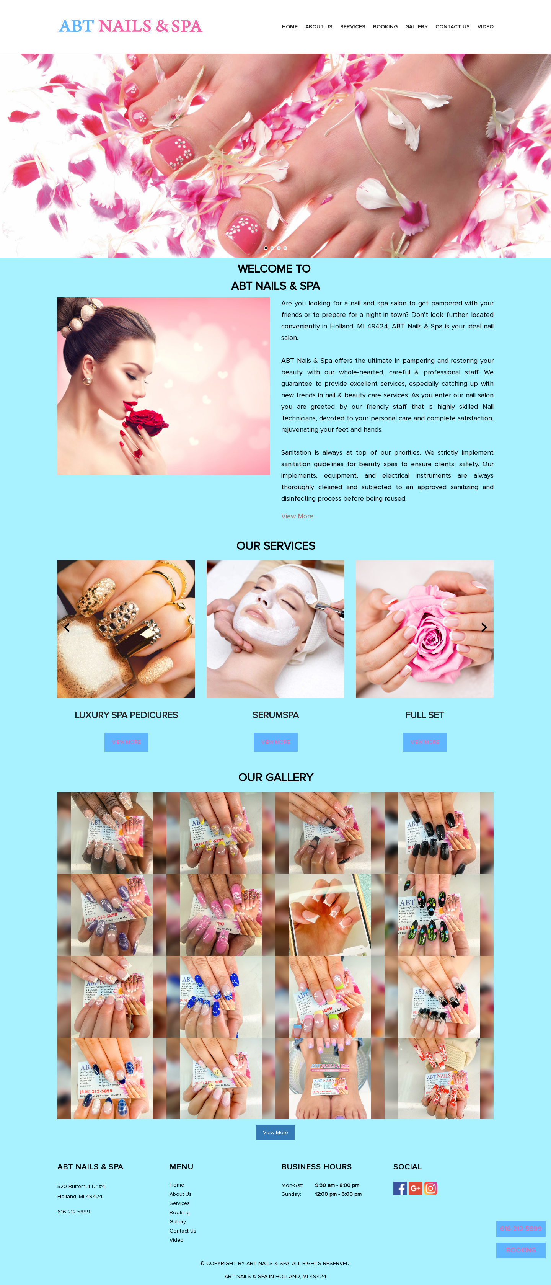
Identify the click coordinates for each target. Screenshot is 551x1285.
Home (290, 26)
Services (352, 26)
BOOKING (521, 1250)
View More (297, 516)
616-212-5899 (521, 1229)
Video (486, 26)
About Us (319, 26)
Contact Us (452, 26)
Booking (385, 26)
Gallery (416, 26)
